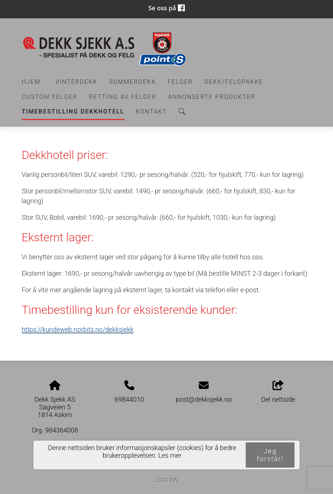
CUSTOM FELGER (49, 96)
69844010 (129, 399)
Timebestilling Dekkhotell (73, 111)
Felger (180, 81)
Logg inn (166, 480)
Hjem (31, 81)
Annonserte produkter (212, 96)
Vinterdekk (76, 81)
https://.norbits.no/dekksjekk (77, 329)
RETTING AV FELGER (122, 96)
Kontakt (151, 111)
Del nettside (278, 391)
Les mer (170, 455)
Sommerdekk (132, 81)
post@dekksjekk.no (204, 399)
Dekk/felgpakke (233, 81)
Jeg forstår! (270, 455)
